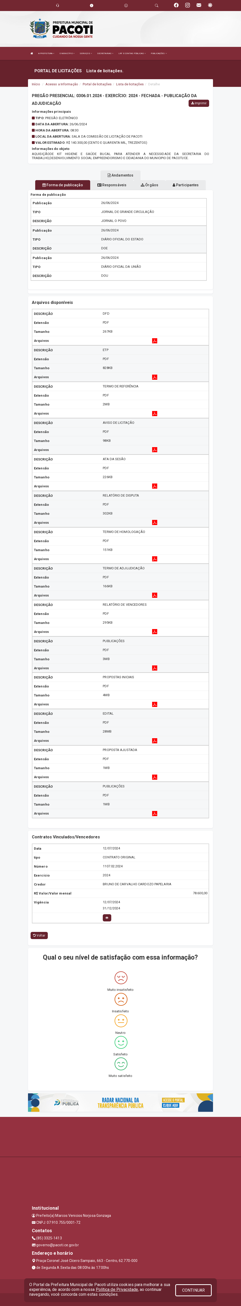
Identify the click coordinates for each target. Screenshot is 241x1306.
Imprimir (199, 103)
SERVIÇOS (86, 53)
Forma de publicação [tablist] (62, 185)
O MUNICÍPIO (67, 53)
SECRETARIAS (105, 53)
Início (36, 84)
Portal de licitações (97, 84)
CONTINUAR (193, 1290)
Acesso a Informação (61, 84)
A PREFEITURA (46, 53)
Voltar (39, 935)
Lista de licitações (130, 84)
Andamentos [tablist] (120, 175)
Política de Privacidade (117, 1289)
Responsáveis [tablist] (111, 185)
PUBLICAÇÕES (158, 53)
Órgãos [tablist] (149, 185)
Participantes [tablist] (186, 185)
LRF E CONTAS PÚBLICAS (132, 53)
